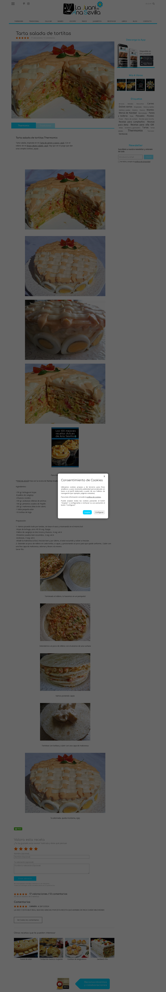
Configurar (99, 512)
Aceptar (87, 512)
